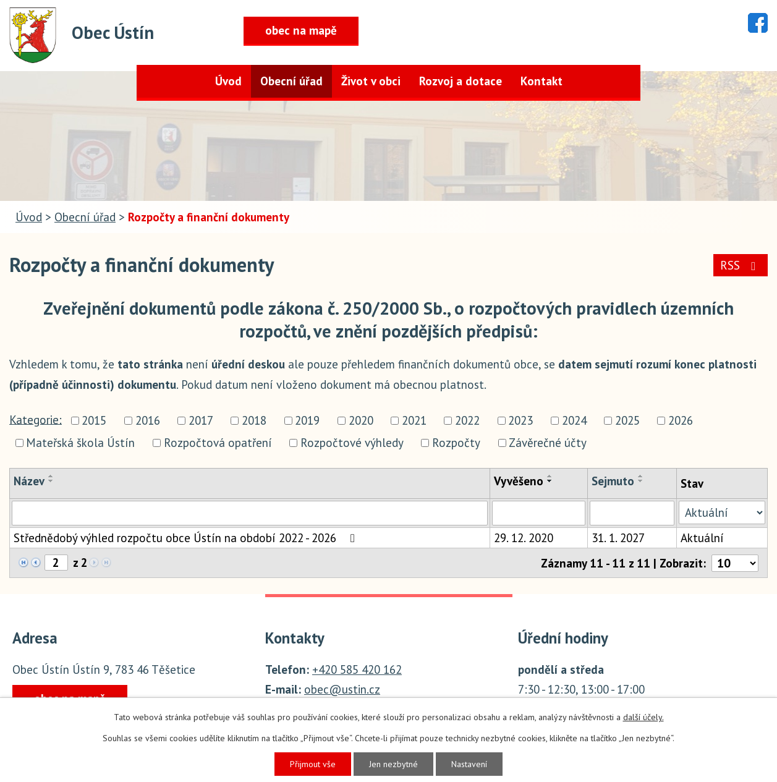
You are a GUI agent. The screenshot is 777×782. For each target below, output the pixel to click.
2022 (467, 421)
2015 (94, 421)
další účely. (643, 717)
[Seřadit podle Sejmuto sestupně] (641, 480)
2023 (520, 421)
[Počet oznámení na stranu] (734, 563)
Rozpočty (456, 442)
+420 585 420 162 (357, 669)
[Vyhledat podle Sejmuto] (632, 513)
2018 (254, 421)
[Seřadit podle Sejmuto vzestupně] (641, 476)
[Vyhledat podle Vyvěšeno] (539, 513)
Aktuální (702, 537)
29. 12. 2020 (523, 537)
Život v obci (371, 81)
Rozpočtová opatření (218, 442)
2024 (574, 421)
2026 (680, 421)
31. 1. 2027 (618, 537)
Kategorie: (35, 419)
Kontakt (541, 81)
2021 (414, 421)
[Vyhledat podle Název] (250, 513)
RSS (740, 265)
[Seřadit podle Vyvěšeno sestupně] (550, 480)
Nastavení (469, 764)
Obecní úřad (291, 81)
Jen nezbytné (393, 764)
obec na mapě (301, 30)
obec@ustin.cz (342, 689)
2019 (307, 421)
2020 (361, 421)
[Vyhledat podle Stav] (722, 512)
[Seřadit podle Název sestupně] (51, 480)
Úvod (228, 81)
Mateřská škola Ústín (80, 442)
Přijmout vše (313, 764)
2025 (627, 421)
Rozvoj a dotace (460, 81)
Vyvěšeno (518, 481)
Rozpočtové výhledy (352, 442)
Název (29, 481)
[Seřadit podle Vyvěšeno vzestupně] (550, 476)
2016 (147, 421)
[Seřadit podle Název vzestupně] (51, 476)
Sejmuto (613, 481)
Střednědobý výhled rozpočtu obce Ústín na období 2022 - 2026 (187, 537)
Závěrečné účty (548, 442)
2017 (201, 421)
